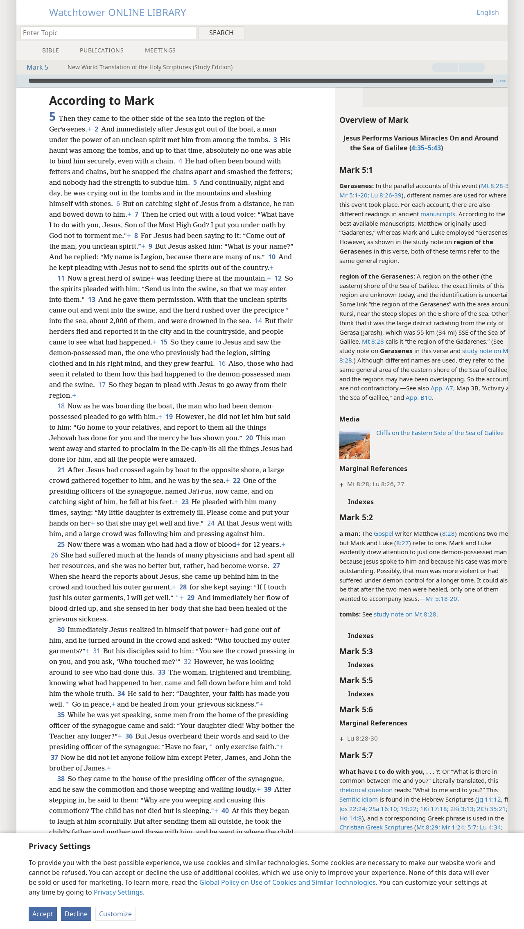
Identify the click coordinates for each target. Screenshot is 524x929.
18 (61, 416)
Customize (115, 913)
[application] (262, 81)
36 (141, 757)
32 (195, 672)
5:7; (460, 827)
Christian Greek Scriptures (364, 827)
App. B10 (407, 397)
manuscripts (426, 214)
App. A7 (430, 388)
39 (267, 810)
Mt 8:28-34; (485, 185)
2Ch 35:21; (479, 808)
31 (96, 661)
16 (243, 373)
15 (200, 352)
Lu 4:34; (478, 827)
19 (169, 427)
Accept (42, 913)
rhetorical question (354, 790)
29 (190, 608)
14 (54, 342)
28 (183, 597)
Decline (76, 913)
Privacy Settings (118, 892)
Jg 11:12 (477, 799)
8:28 (436, 533)
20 (249, 448)
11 (61, 288)
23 (185, 512)
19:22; (397, 808)
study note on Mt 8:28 (393, 614)
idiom (357, 799)
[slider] (261, 81)
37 (80, 778)
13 (110, 310)
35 (61, 736)
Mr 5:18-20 (429, 598)
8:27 (390, 543)
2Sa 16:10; (371, 808)
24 (211, 533)
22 (236, 491)
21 (61, 480)
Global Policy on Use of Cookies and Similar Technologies (287, 882)
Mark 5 (33, 67)
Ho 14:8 (339, 818)
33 (161, 682)
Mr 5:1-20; (342, 195)
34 (163, 704)
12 (278, 288)
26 (54, 565)
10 (108, 267)
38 (61, 799)
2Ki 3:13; (450, 808)
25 (61, 555)
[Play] (21, 80)
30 (61, 640)
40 (225, 831)
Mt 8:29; (416, 827)
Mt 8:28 (361, 341)
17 (152, 395)
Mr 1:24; (441, 827)
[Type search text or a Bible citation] (105, 33)
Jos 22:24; (341, 808)
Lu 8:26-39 (373, 195)
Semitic (338, 799)
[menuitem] (498, 32)
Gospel (372, 533)
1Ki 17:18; (422, 808)
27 (54, 586)
